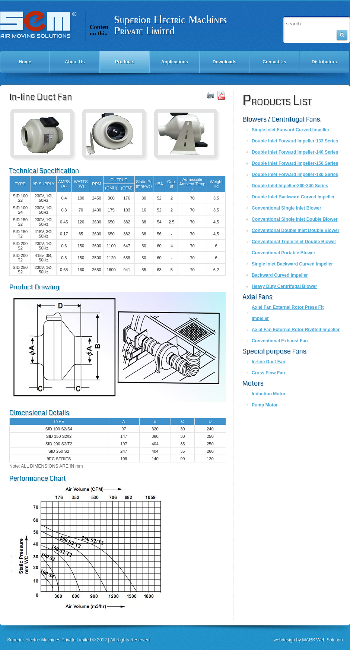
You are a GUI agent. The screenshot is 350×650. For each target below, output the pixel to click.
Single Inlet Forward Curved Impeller (291, 129)
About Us (75, 62)
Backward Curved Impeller (280, 275)
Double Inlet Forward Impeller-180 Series (295, 174)
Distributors (324, 62)
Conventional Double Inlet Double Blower (295, 230)
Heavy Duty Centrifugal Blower (284, 286)
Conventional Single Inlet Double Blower (295, 219)
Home (25, 62)
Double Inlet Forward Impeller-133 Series (295, 141)
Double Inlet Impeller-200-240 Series (290, 185)
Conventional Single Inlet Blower (286, 208)
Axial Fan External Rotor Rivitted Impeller (296, 329)
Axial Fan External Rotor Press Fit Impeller (288, 313)
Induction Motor (269, 393)
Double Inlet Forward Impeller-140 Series (295, 152)
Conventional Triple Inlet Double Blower (294, 241)
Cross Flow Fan (268, 373)
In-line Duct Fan (268, 361)
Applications (174, 62)
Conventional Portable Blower (283, 252)
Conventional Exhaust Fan (280, 340)
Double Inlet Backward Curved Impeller (293, 197)
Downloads (224, 62)
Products (124, 62)
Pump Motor (265, 405)
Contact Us (274, 62)
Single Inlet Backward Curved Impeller (292, 264)
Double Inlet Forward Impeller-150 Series (295, 163)
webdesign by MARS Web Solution (308, 640)
